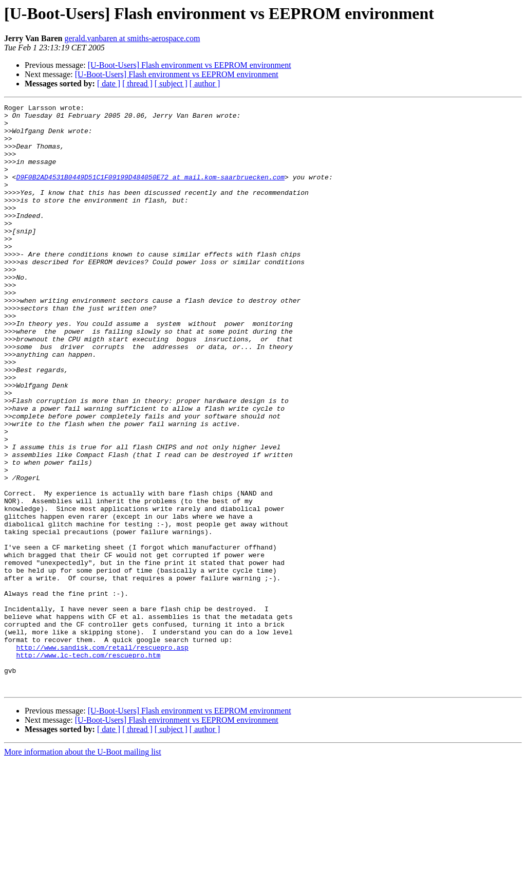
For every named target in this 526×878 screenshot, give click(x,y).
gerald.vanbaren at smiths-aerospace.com (132, 38)
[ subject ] (171, 83)
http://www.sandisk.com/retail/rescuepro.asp (102, 756)
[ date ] (108, 83)
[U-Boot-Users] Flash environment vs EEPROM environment (189, 65)
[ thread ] (137, 83)
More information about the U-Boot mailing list (82, 869)
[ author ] (205, 83)
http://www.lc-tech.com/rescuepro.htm (88, 766)
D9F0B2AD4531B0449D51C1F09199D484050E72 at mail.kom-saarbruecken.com (150, 192)
